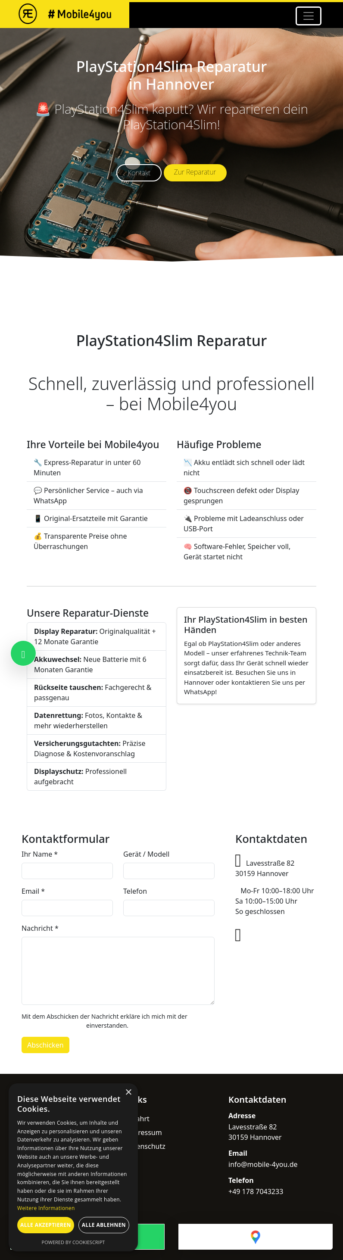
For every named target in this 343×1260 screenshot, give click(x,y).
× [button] (128, 1092)
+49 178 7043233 (273, 937)
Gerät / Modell (146, 854)
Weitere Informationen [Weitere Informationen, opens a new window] (46, 1208)
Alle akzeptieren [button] (45, 1225)
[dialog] (73, 1167)
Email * (33, 891)
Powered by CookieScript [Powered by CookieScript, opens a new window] (73, 1242)
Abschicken (45, 1045)
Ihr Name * (40, 854)
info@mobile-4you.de (275, 955)
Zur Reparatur (195, 172)
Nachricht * (40, 928)
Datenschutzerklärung (53, 1025)
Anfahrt (137, 1118)
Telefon (135, 891)
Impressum (143, 1132)
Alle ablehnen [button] (104, 1225)
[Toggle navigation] (308, 15)
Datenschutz (145, 1146)
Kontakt (139, 173)
